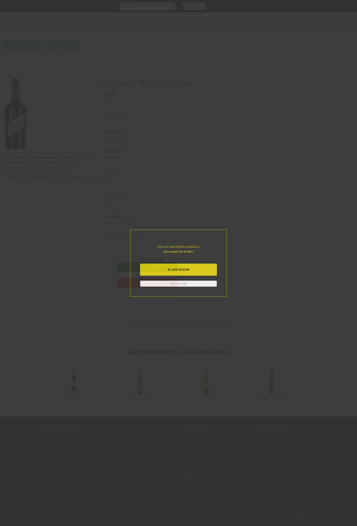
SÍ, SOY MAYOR (178, 269)
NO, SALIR (178, 283)
